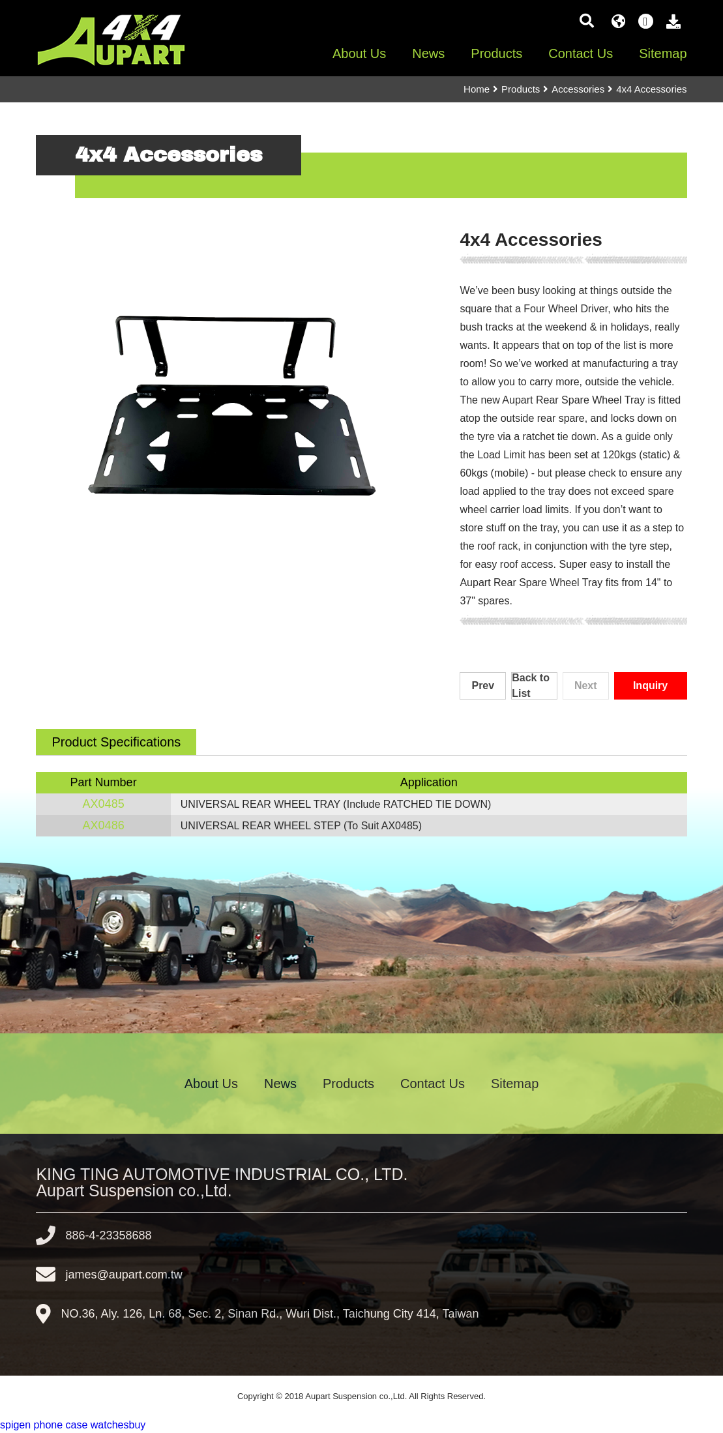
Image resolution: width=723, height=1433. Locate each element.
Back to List (531, 685)
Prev (482, 685)
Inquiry (650, 685)
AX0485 (104, 803)
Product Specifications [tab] (116, 742)
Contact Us (580, 53)
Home (477, 89)
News (428, 53)
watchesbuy (118, 1424)
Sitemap (662, 53)
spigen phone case (43, 1424)
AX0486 (104, 825)
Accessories (578, 89)
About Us (359, 53)
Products (496, 53)
